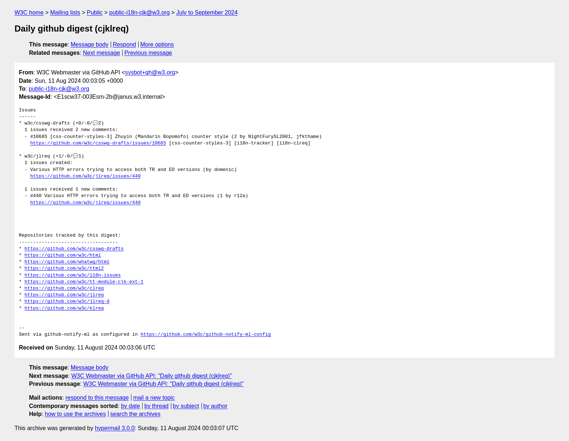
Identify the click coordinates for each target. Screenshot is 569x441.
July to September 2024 (207, 12)
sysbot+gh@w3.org (150, 72)
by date (130, 406)
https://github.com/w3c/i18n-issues (73, 275)
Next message (101, 53)
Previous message (148, 53)
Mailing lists (65, 12)
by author (215, 406)
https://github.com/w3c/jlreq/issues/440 (85, 176)
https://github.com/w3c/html (63, 255)
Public (95, 12)
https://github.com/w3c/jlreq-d (67, 301)
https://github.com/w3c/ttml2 (64, 268)
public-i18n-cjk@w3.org (139, 12)
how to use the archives (75, 414)
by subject (186, 406)
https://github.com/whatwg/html (67, 262)
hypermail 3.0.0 (114, 428)
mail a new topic (154, 398)
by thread (156, 406)
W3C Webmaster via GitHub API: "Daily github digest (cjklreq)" (151, 376)
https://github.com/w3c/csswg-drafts (74, 249)
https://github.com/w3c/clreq (64, 288)
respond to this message (96, 398)
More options (157, 44)
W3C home (29, 12)
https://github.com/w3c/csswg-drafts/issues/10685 (98, 143)
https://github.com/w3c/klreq (64, 308)
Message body (90, 44)
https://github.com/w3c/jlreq (64, 295)
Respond (124, 44)
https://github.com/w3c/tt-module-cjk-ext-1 (84, 282)
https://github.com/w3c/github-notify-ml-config (205, 334)
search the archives (135, 414)
